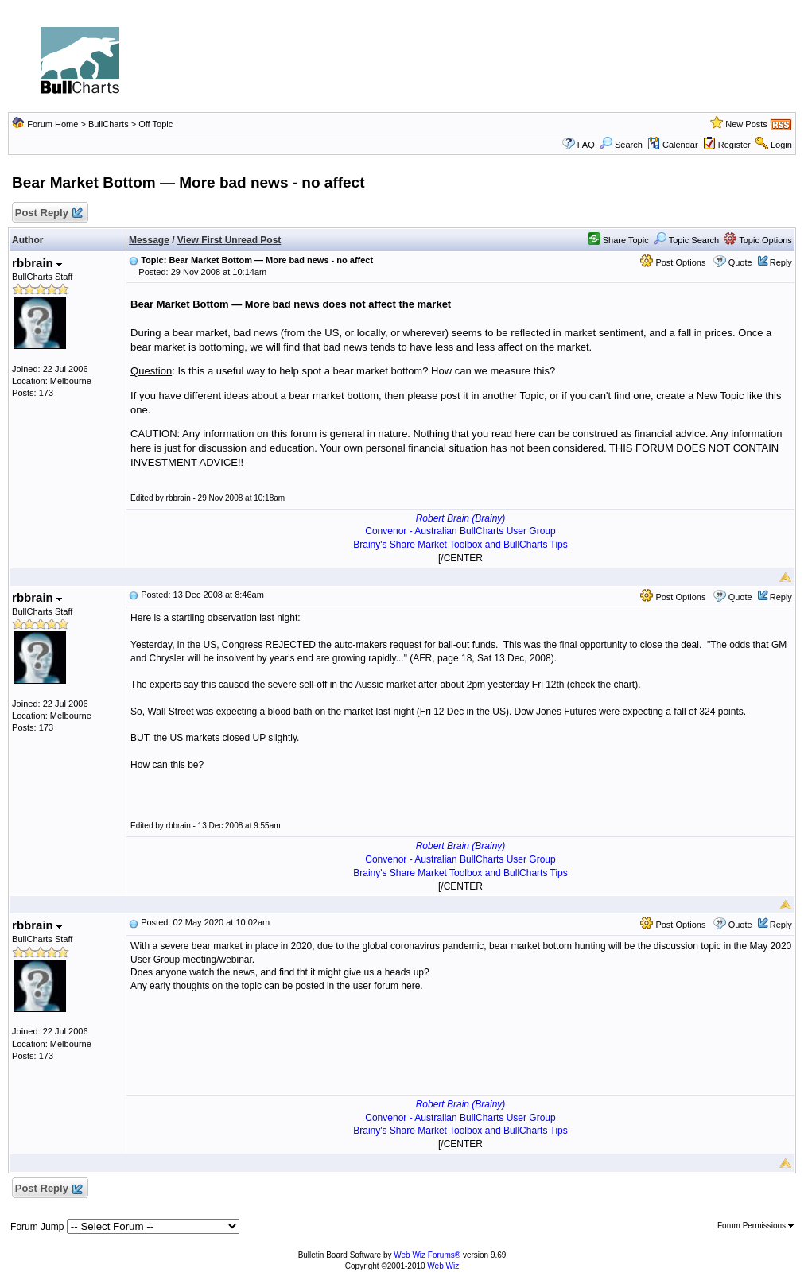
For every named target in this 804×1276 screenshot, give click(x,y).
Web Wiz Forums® (427, 1255)
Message (149, 240)
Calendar (672, 144)
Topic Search (686, 240)
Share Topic (618, 240)
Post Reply (48, 213)
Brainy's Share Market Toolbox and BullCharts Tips (460, 544)
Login (781, 144)
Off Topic (155, 124)
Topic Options (758, 240)
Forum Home (52, 124)
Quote (740, 262)
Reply (781, 262)
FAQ (586, 144)
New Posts (746, 124)
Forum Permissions (755, 1225)
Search (621, 144)
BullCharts (108, 124)
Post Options (672, 262)
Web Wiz (443, 1266)
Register (734, 144)
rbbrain (37, 263)
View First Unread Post (229, 240)
